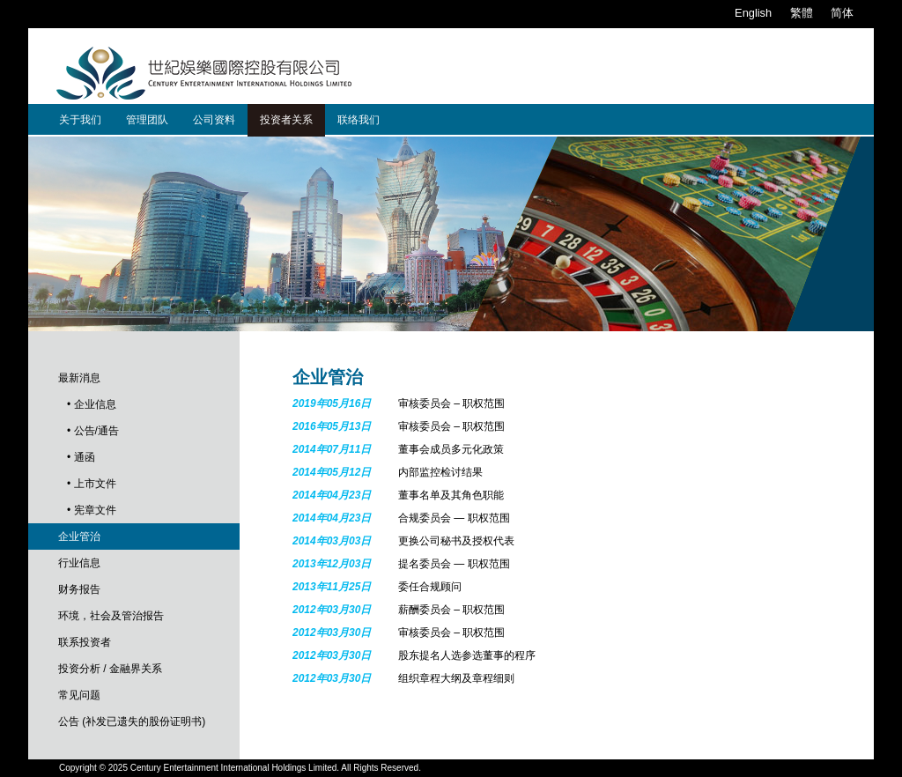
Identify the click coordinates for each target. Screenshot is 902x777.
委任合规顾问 (430, 587)
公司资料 (214, 120)
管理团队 (147, 120)
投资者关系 (286, 120)
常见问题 (79, 695)
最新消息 (79, 378)
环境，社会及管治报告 (111, 616)
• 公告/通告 (93, 431)
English (753, 12)
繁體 (801, 12)
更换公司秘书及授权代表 (456, 541)
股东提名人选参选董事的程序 (467, 655)
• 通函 (81, 457)
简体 (842, 12)
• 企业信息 (91, 404)
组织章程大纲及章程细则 (456, 678)
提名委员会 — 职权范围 (454, 564)
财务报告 (79, 589)
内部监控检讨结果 (440, 472)
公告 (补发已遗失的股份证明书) (131, 721)
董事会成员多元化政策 (451, 449)
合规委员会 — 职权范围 (454, 518)
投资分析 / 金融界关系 (110, 668)
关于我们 (80, 120)
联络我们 (358, 120)
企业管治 (79, 536)
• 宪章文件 (91, 510)
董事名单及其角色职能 (451, 495)
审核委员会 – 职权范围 (451, 403)
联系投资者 (84, 642)
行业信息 (79, 563)
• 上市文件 (91, 483)
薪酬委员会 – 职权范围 (451, 609)
